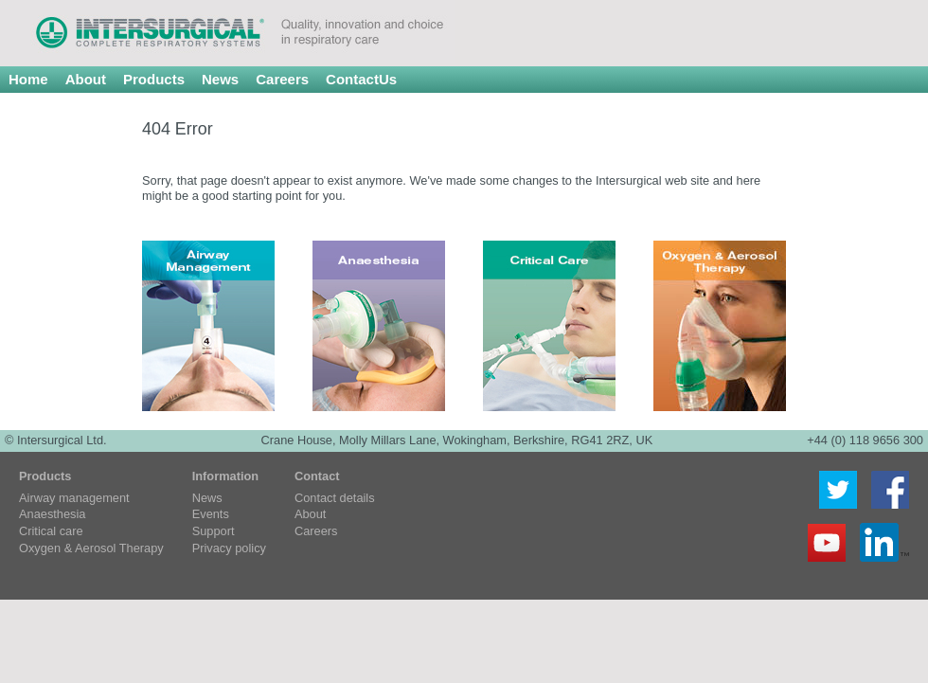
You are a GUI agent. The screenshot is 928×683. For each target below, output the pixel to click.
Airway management (74, 499)
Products (154, 79)
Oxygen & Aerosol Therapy (91, 549)
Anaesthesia (52, 515)
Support (213, 532)
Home (28, 79)
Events (210, 515)
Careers (282, 79)
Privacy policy (229, 549)
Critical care (51, 532)
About (85, 79)
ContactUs (361, 79)
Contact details (334, 499)
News (220, 79)
